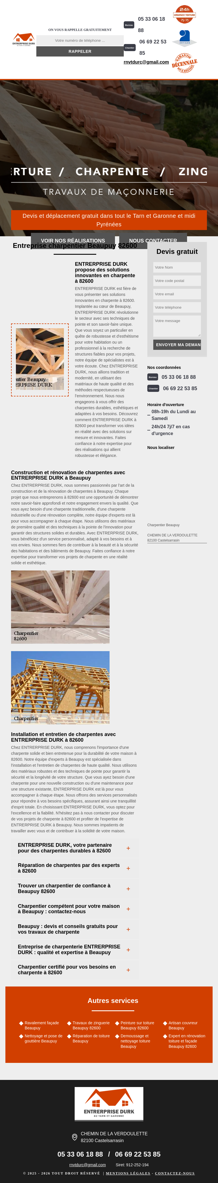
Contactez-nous (175, 1173)
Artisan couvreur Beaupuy (183, 1025)
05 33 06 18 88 (151, 24)
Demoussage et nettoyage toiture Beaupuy (135, 1041)
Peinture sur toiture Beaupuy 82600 (137, 1025)
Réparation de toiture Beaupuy (91, 1038)
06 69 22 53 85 (152, 47)
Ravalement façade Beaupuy (42, 1025)
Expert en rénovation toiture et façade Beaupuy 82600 (187, 1041)
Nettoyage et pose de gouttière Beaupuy (43, 1038)
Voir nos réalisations (73, 241)
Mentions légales (128, 1173)
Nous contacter (153, 241)
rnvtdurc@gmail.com (146, 62)
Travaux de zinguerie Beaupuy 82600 (91, 1025)
